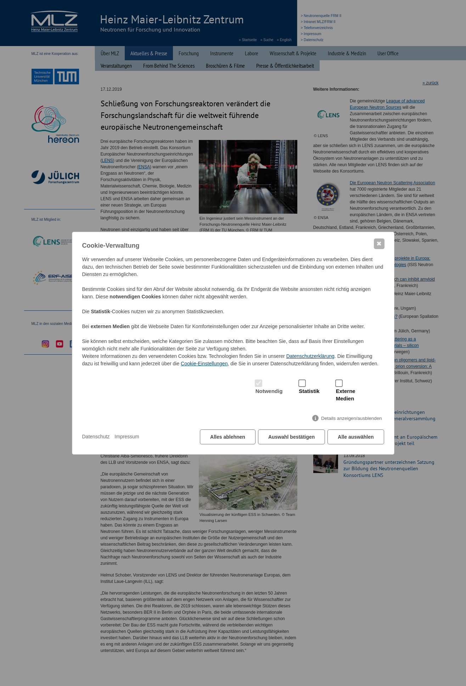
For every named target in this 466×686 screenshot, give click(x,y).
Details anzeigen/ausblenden (351, 418)
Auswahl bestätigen (291, 437)
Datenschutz (96, 436)
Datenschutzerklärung (310, 356)
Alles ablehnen (227, 437)
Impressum (126, 436)
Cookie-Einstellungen (204, 363)
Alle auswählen (356, 437)
